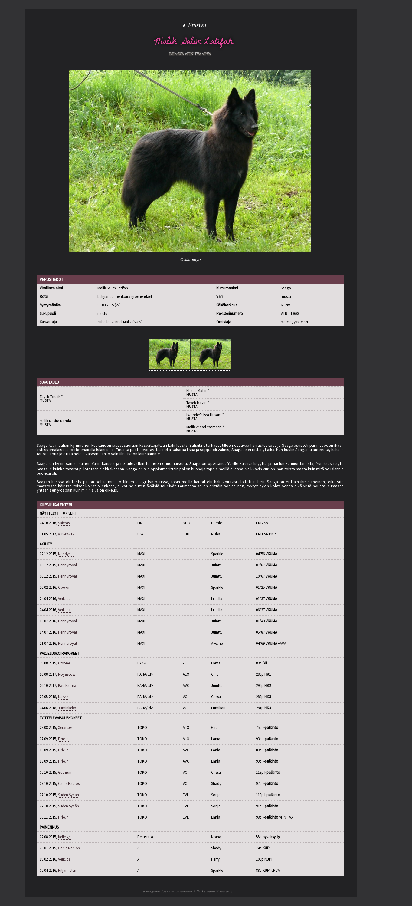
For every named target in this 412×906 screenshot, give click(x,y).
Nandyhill (66, 553)
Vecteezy (225, 891)
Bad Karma (67, 685)
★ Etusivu (193, 25)
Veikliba (64, 598)
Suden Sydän (68, 794)
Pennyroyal (67, 565)
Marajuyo (192, 259)
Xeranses (65, 727)
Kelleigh (64, 836)
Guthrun (64, 772)
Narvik (63, 696)
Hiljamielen (67, 870)
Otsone (64, 663)
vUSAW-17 (66, 534)
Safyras (64, 522)
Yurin (96, 463)
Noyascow (66, 674)
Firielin (63, 738)
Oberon (64, 587)
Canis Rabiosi (69, 783)
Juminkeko (67, 707)
